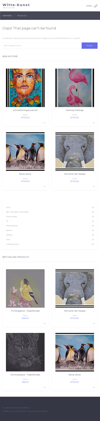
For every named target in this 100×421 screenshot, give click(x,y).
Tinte (8, 239)
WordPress (25, 408)
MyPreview (42, 411)
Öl (7, 221)
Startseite (7, 16)
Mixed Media (11, 216)
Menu (91, 6)
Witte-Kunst (16, 5)
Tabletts (9, 235)
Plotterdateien (12, 226)
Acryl (8, 207)
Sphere (9, 230)
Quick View (44, 122)
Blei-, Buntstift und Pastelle (17, 212)
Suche (90, 46)
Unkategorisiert (12, 244)
